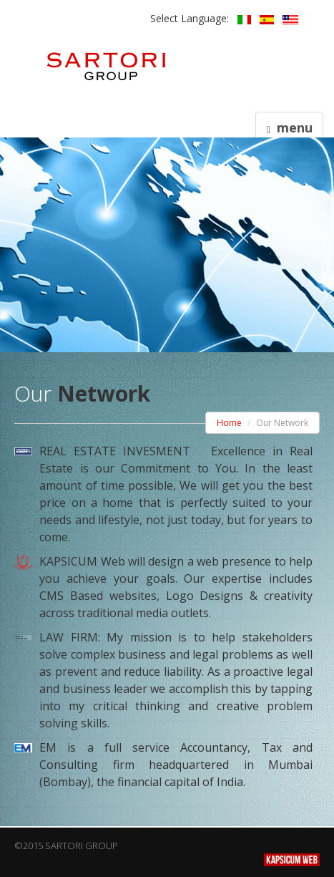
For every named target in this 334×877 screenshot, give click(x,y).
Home (229, 423)
